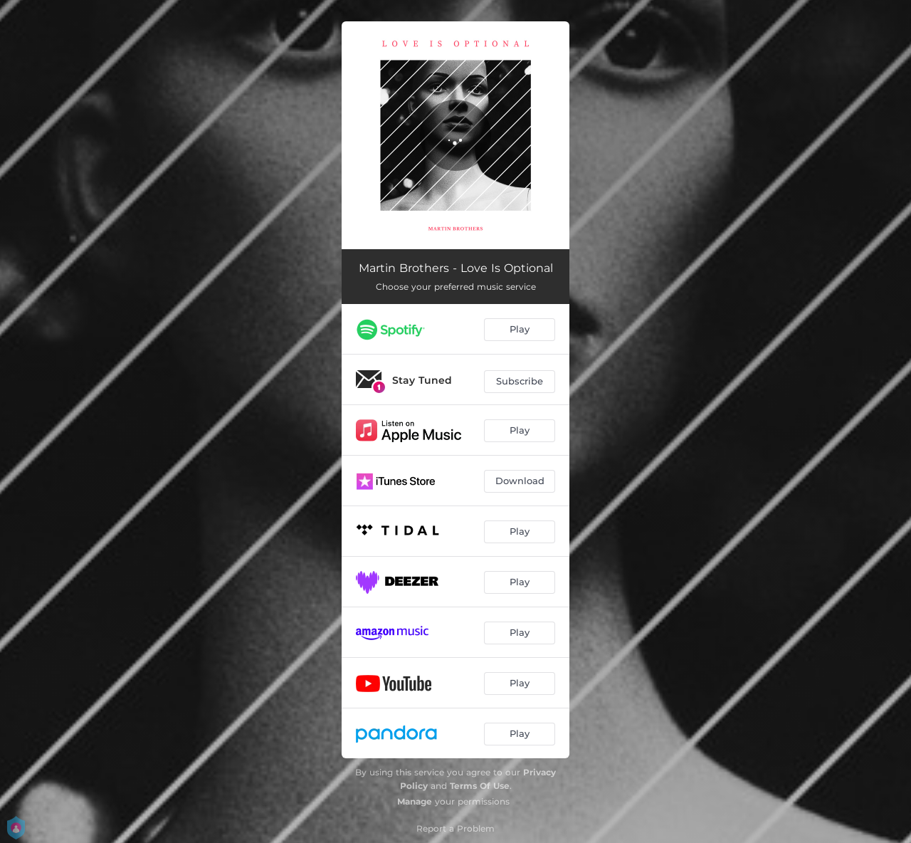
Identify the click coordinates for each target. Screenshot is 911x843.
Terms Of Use (480, 785)
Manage (414, 801)
